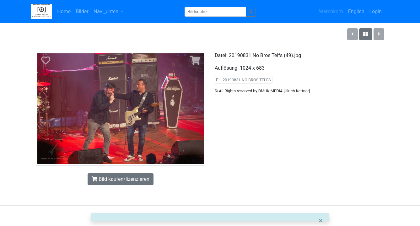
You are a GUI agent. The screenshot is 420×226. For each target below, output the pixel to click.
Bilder (82, 11)
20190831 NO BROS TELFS (243, 80)
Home (64, 11)
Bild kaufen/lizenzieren (120, 179)
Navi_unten (107, 11)
